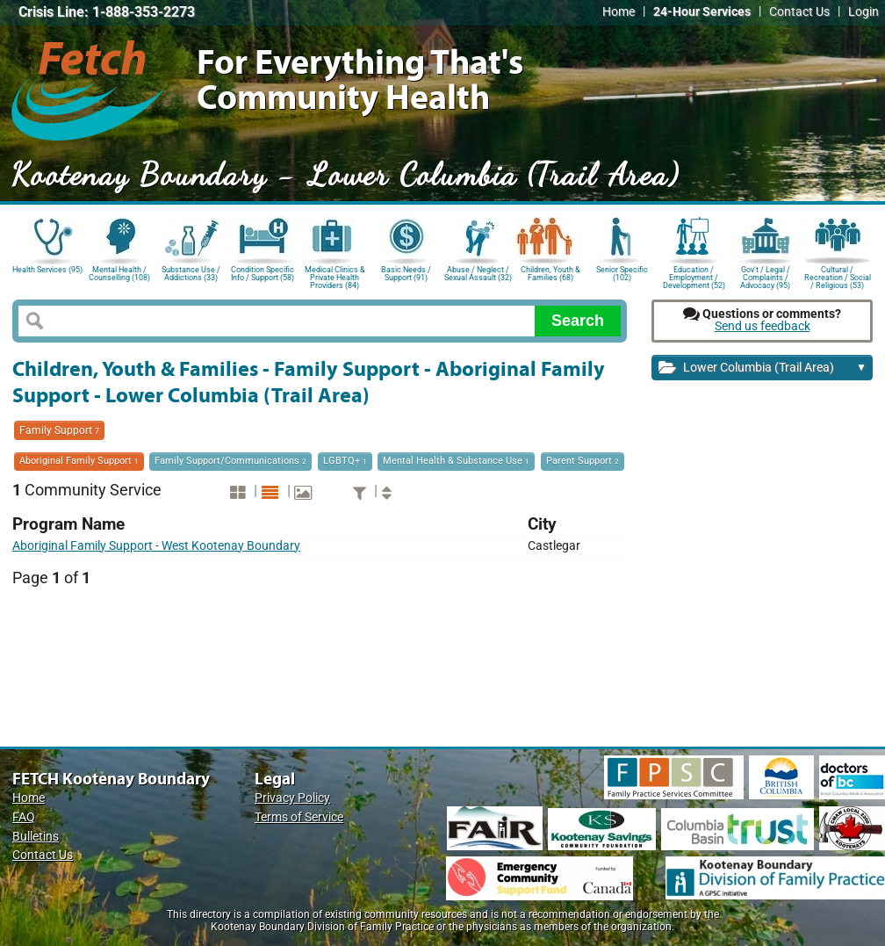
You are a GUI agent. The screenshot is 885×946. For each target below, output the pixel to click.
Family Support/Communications (230, 460)
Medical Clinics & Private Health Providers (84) (335, 276)
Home (618, 11)
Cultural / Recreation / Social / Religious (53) (837, 276)
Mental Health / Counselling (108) (119, 273)
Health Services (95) (47, 269)
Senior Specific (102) (622, 273)
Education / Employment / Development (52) (694, 276)
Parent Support (582, 460)
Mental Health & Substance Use (456, 460)
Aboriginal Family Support (79, 460)
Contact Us (799, 11)
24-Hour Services (702, 11)
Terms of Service (299, 817)
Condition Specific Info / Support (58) (262, 273)
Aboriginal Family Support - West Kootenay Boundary (156, 545)
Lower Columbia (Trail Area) (762, 368)
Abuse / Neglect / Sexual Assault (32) (478, 273)
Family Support (59, 430)
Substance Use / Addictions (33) (191, 273)
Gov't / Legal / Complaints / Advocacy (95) (765, 276)
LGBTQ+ (345, 460)
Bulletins (35, 836)
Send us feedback (762, 326)
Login (863, 11)
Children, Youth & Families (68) (550, 273)
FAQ (23, 817)
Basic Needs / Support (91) (406, 273)
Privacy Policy (292, 798)
